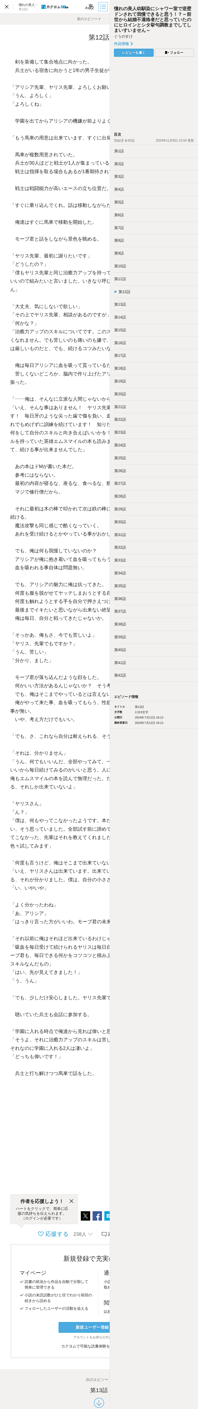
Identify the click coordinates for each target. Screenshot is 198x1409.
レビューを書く (134, 53)
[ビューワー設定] (89, 6)
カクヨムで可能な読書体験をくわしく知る (99, 1346)
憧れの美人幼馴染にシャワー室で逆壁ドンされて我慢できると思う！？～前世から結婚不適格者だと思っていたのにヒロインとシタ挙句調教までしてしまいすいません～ (152, 19)
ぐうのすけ (123, 36)
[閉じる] (71, 1201)
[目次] (103, 6)
